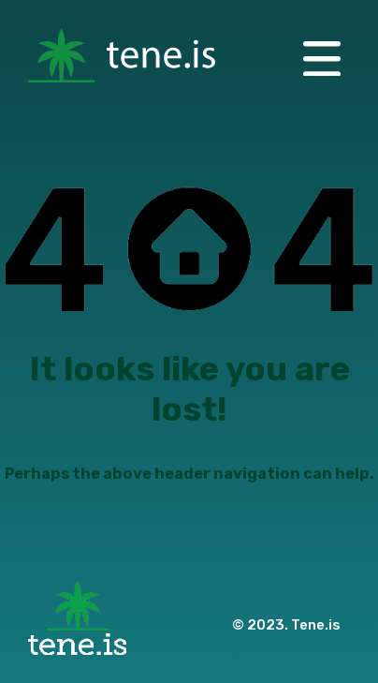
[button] (322, 56)
